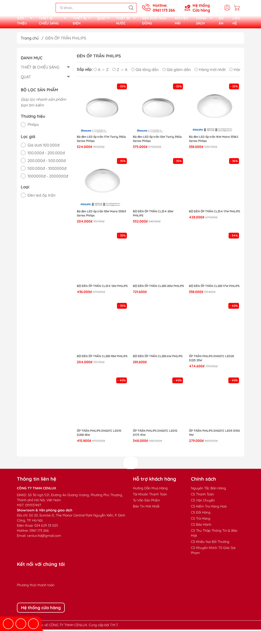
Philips (33, 125)
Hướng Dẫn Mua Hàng (150, 489)
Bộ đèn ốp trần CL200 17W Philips (214, 287)
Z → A (119, 71)
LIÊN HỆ (236, 21)
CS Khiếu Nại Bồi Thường (210, 543)
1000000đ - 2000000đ (48, 177)
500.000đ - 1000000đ (47, 169)
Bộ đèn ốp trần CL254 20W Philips (153, 215)
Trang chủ (30, 39)
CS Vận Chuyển (203, 502)
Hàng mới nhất (210, 71)
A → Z (101, 71)
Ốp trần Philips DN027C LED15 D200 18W (99, 434)
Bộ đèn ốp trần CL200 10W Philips (102, 358)
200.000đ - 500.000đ (47, 162)
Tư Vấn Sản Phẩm (146, 502)
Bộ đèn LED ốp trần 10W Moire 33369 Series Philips (101, 215)
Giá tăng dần (145, 71)
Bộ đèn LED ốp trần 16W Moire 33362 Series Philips (213, 140)
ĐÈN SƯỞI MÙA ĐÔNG (154, 21)
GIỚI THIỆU (26, 22)
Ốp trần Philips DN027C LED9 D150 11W (214, 434)
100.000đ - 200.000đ (46, 154)
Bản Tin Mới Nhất (146, 508)
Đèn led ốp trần (41, 196)
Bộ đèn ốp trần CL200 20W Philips (158, 287)
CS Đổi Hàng (200, 514)
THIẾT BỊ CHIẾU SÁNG (54, 22)
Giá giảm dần (176, 71)
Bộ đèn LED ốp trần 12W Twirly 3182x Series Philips (157, 140)
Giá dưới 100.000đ (43, 146)
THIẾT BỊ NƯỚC (127, 22)
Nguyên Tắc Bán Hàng (208, 489)
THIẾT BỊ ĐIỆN (83, 22)
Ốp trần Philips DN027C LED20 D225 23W (211, 360)
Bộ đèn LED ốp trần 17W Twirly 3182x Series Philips (101, 140)
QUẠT (104, 20)
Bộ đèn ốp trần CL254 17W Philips (214, 213)
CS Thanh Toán (202, 495)
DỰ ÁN (221, 21)
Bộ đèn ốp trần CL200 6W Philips (157, 358)
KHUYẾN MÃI (181, 21)
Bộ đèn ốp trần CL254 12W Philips (102, 287)
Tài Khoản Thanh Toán (150, 495)
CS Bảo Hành (201, 526)
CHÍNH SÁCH (205, 22)
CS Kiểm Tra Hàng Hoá (208, 508)
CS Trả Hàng (200, 520)
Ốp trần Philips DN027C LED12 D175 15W (155, 434)
